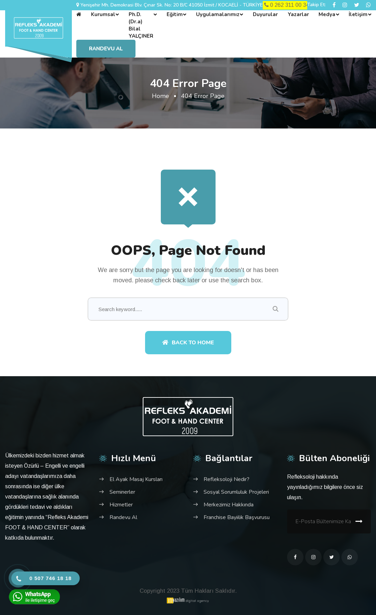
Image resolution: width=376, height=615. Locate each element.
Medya (327, 14)
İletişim (358, 14)
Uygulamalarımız (217, 14)
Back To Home (188, 342)
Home (160, 96)
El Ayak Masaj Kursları (136, 479)
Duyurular (265, 14)
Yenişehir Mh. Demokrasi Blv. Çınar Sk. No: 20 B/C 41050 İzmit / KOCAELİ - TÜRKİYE (171, 5)
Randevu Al (106, 48)
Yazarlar (298, 14)
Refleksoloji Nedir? (226, 479)
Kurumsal (103, 14)
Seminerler (122, 492)
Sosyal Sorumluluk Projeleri (236, 492)
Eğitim (175, 14)
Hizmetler (121, 504)
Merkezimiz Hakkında (229, 504)
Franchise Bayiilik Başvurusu (237, 517)
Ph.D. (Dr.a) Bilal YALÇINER (141, 25)
